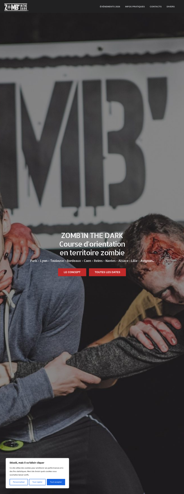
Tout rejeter (37, 482)
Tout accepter (56, 482)
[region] (37, 473)
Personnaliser (19, 482)
